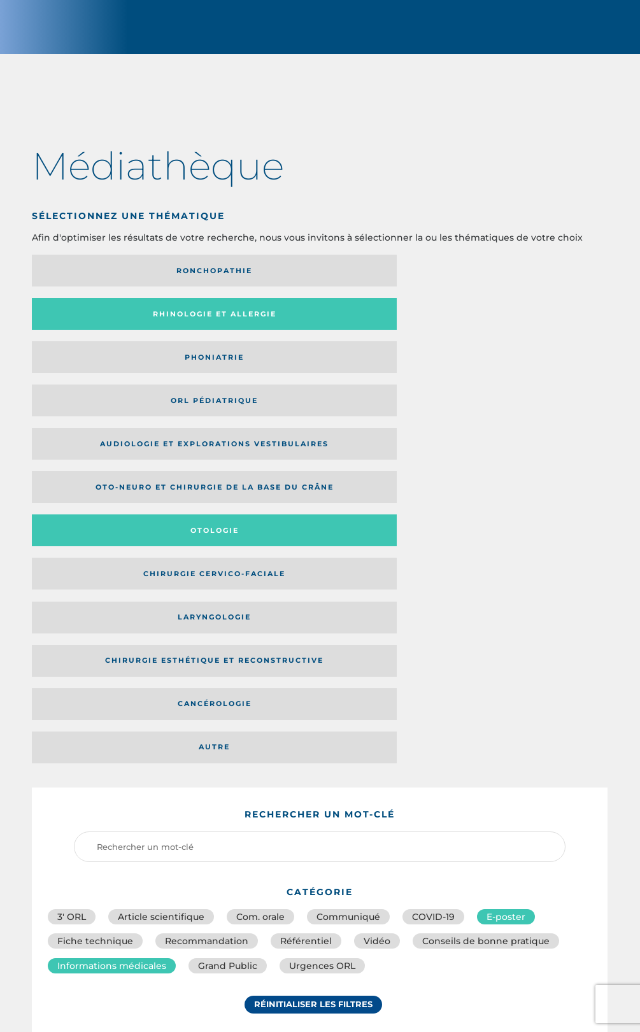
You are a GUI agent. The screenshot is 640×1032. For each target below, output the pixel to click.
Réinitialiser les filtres (313, 652)
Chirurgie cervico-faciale (524, 329)
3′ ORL (71, 554)
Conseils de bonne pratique (486, 582)
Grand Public (227, 610)
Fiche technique (95, 582)
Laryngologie (98, 380)
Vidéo (377, 582)
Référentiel (306, 582)
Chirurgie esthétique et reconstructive (228, 381)
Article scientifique (161, 554)
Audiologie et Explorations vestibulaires (78, 329)
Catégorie (370, 732)
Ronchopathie (98, 281)
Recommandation (206, 582)
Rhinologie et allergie (222, 282)
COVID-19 (433, 554)
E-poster (506, 554)
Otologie (386, 329)
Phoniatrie (385, 281)
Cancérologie (386, 380)
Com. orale (260, 554)
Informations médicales (111, 610)
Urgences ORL (322, 610)
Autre (529, 380)
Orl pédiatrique (529, 281)
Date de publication (557, 731)
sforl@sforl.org (277, 939)
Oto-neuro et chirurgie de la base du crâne (241, 329)
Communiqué (348, 554)
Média (455, 732)
